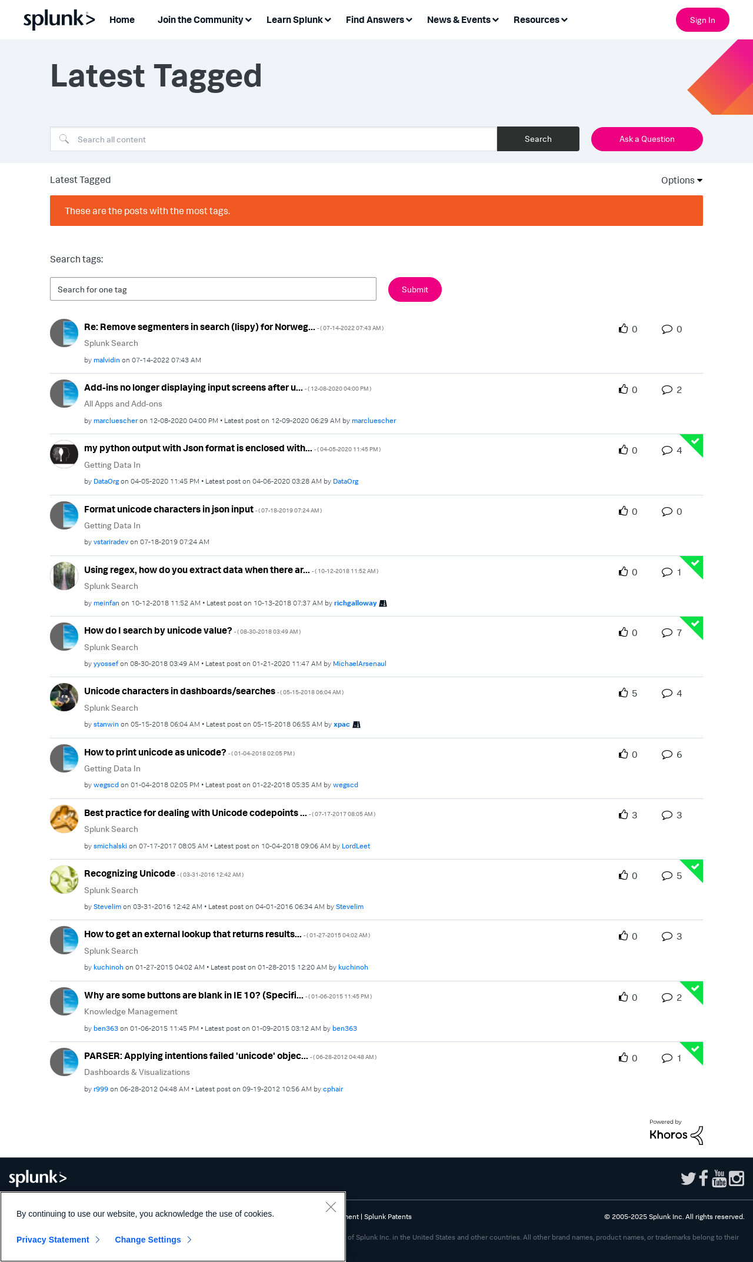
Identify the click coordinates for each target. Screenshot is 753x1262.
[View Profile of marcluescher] (116, 420)
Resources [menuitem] (536, 19)
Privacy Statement (52, 1239)
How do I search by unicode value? (192, 630)
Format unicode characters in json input (203, 509)
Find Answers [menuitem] (375, 19)
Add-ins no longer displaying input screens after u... (227, 387)
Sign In (702, 20)
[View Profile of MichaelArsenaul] (360, 663)
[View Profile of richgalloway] (355, 602)
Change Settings (148, 1239)
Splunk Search (111, 343)
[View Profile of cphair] (333, 1088)
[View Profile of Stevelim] (107, 906)
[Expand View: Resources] (564, 18)
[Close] (330, 1207)
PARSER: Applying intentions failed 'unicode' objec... (230, 1055)
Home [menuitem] (122, 19)
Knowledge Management (131, 1011)
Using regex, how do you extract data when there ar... (231, 569)
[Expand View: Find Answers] (409, 18)
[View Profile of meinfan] (106, 602)
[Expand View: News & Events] (495, 18)
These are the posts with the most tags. (147, 211)
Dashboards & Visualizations (137, 1072)
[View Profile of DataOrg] (106, 481)
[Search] (273, 138)
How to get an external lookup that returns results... (227, 934)
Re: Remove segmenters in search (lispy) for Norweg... (234, 326)
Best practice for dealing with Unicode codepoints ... (229, 812)
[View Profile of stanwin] (106, 724)
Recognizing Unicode (164, 873)
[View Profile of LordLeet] (356, 845)
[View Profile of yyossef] (106, 663)
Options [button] (674, 180)
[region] (173, 1226)
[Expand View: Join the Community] (248, 18)
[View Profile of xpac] (342, 724)
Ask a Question (647, 139)
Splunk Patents (388, 1216)
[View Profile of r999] (101, 1088)
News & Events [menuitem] (459, 19)
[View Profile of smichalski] (110, 845)
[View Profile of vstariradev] (111, 541)
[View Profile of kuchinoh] (109, 967)
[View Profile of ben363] (106, 1028)
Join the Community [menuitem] (201, 19)
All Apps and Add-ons (123, 403)
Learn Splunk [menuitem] (294, 19)
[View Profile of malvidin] (107, 359)
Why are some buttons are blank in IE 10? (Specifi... (228, 995)
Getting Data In (112, 464)
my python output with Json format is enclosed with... (232, 448)
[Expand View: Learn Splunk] (328, 18)
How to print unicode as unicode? (189, 752)
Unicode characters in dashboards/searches (214, 691)
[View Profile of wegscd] (106, 784)
